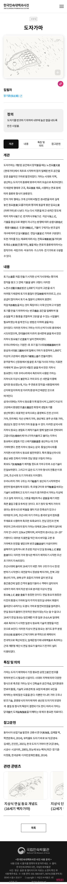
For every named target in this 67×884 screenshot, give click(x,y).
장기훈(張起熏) (11, 95)
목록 (33, 828)
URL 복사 (60, 84)
